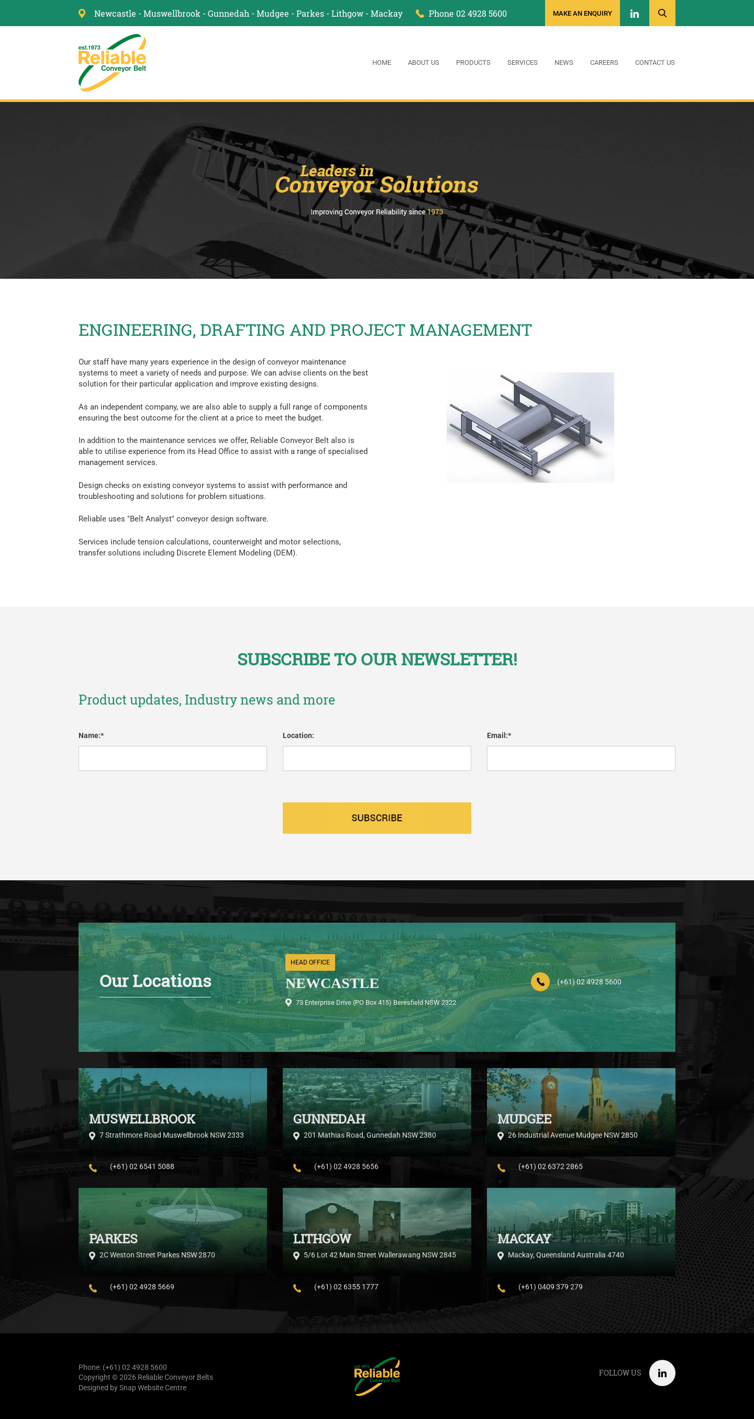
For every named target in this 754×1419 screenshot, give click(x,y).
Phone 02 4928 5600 (468, 13)
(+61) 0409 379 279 (550, 1297)
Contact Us (655, 63)
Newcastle (115, 13)
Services (522, 63)
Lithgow (347, 13)
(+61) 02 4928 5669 (142, 1297)
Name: (90, 741)
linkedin (634, 14)
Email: (497, 741)
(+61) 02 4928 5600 (589, 987)
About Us (423, 63)
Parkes (310, 13)
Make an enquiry (582, 13)
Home (381, 63)
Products (473, 63)
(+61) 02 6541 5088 (142, 1178)
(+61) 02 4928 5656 (346, 1178)
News (564, 63)
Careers (604, 63)
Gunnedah (228, 13)
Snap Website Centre (152, 1393)
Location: (298, 741)
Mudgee (273, 13)
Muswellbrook (172, 13)
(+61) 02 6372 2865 (550, 1178)
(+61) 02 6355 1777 (346, 1297)
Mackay (387, 13)
